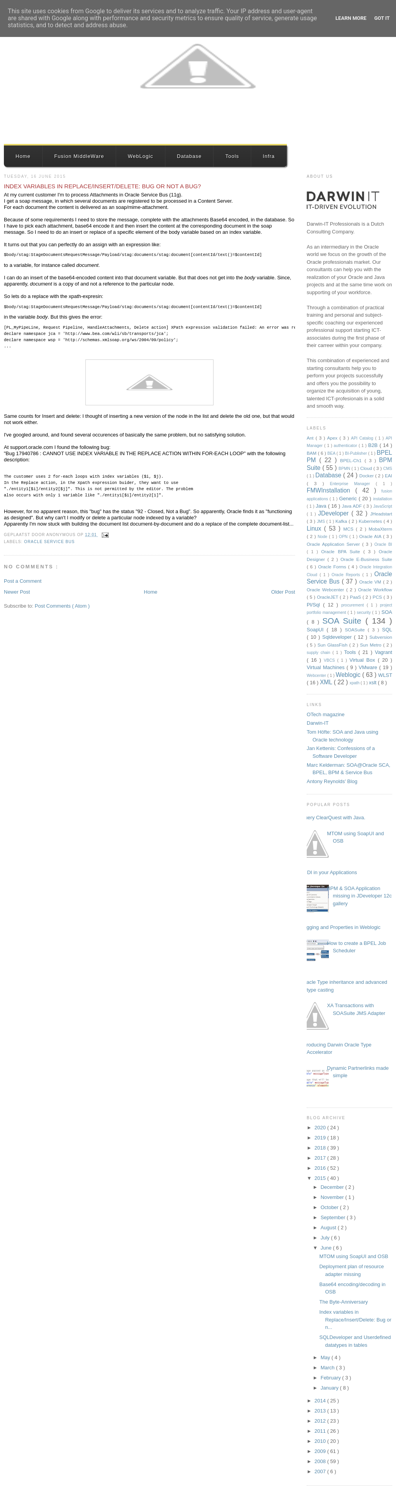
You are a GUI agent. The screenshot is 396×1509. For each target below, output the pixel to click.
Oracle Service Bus (49, 542)
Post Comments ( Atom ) (62, 606)
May (326, 1357)
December (333, 1187)
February (331, 1378)
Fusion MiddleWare (79, 156)
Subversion (381, 637)
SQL (387, 630)
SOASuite (356, 629)
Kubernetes (371, 521)
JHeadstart (381, 513)
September (334, 1217)
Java (322, 506)
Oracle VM (371, 581)
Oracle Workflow (375, 589)
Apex (333, 437)
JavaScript (382, 506)
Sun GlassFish (333, 644)
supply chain (319, 652)
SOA (387, 612)
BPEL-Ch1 (352, 460)
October (330, 1207)
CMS (387, 468)
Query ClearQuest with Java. (333, 817)
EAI (388, 475)
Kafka (342, 521)
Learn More (350, 18)
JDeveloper (334, 513)
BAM (312, 453)
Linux (315, 528)
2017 (320, 1158)
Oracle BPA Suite (342, 551)
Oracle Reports (347, 575)
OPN (344, 537)
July (326, 1238)
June (327, 1248)
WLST (385, 675)
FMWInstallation (331, 490)
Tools (232, 156)
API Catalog (363, 438)
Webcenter (317, 675)
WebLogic (140, 156)
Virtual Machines (327, 667)
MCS (349, 528)
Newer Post (17, 592)
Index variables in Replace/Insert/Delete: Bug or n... (355, 1319)
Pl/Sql (315, 605)
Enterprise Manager (353, 484)
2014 (320, 1401)
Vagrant (383, 652)
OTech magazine (326, 714)
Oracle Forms (333, 566)
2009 (320, 1451)
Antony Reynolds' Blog (332, 781)
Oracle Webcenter (326, 589)
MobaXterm (380, 528)
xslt (373, 682)
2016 (320, 1168)
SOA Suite (343, 620)
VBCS (330, 660)
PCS (378, 596)
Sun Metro (371, 644)
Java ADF (352, 505)
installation (382, 499)
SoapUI (317, 630)
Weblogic (349, 674)
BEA (331, 453)
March (328, 1368)
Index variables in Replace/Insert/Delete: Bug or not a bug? (102, 186)
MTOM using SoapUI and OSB (353, 1256)
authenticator (346, 445)
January (330, 1388)
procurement (354, 605)
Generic (348, 498)
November (333, 1197)
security (364, 612)
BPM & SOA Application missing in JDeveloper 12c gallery (359, 895)
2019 (320, 1138)
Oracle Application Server (334, 544)
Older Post (283, 592)
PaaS (356, 596)
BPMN (345, 468)
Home (23, 156)
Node (323, 537)
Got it (382, 18)
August (329, 1227)
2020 (320, 1127)
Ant (311, 437)
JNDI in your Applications (329, 872)
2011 (320, 1431)
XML (327, 682)
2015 (320, 1178)
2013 (320, 1411)
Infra (269, 156)
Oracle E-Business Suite (366, 559)
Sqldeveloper (338, 637)
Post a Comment (23, 581)
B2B (373, 445)
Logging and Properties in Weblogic (340, 927)
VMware (369, 667)
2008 (320, 1461)
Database (189, 156)
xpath (355, 683)
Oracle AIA (371, 536)
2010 (320, 1441)
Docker (367, 475)
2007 (320, 1471)
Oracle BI (383, 544)
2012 (320, 1421)
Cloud (366, 468)
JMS (321, 521)
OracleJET (328, 596)
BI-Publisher (356, 453)
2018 (320, 1148)
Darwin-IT (317, 723)
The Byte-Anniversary (343, 1302)
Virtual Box (363, 660)
